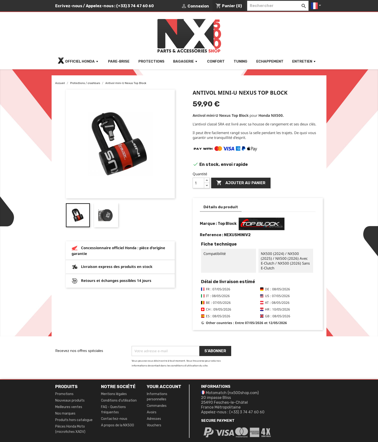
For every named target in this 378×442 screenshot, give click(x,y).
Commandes (157, 406)
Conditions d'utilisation (119, 400)
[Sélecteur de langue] (317, 5)
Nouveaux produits (70, 400)
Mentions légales (114, 394)
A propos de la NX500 (117, 425)
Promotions (64, 394)
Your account (164, 386)
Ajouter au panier (240, 183)
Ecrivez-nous (68, 6)
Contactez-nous (114, 419)
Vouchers (154, 425)
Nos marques (65, 413)
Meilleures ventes (68, 407)
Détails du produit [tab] (220, 207)
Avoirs (151, 412)
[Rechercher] (278, 6)
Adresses (154, 419)
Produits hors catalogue (74, 420)
